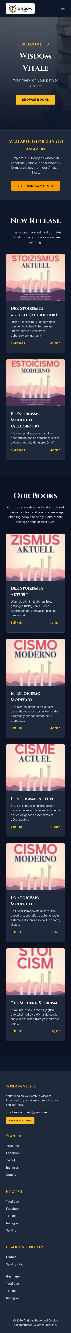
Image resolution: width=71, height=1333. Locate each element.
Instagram (13, 1167)
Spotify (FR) (14, 1264)
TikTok (11, 1160)
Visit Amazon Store (35, 186)
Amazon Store (20, 1120)
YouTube (12, 1146)
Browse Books (35, 100)
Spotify (11, 1175)
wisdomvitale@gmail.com (30, 1112)
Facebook (13, 1153)
